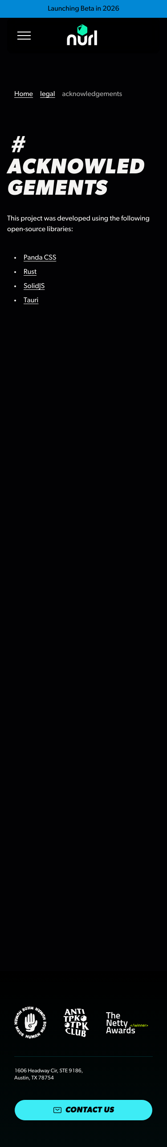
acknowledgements (92, 94)
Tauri (31, 300)
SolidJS (34, 286)
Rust (30, 272)
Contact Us (83, 1110)
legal (47, 94)
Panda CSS (40, 257)
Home (23, 94)
